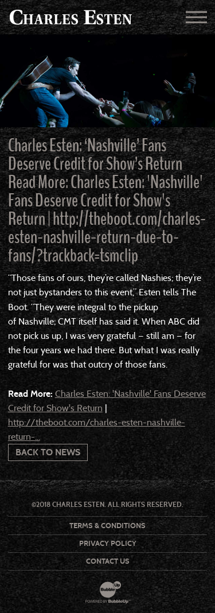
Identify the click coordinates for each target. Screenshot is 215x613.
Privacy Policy (107, 543)
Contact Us (108, 561)
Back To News (47, 452)
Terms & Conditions (107, 525)
